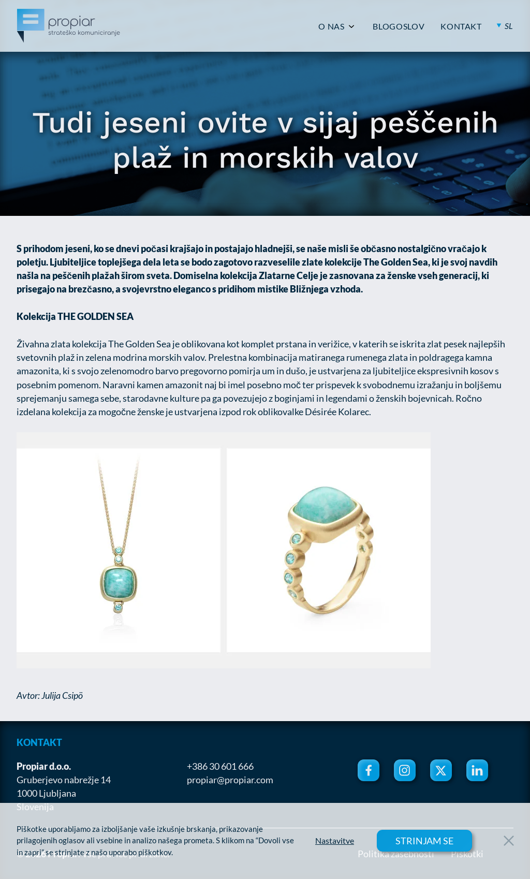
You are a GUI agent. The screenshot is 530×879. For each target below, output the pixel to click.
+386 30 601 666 (220, 766)
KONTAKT (460, 26)
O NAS (331, 26)
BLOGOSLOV (398, 26)
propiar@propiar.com (230, 779)
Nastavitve (334, 840)
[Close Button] (509, 841)
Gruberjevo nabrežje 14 (64, 779)
